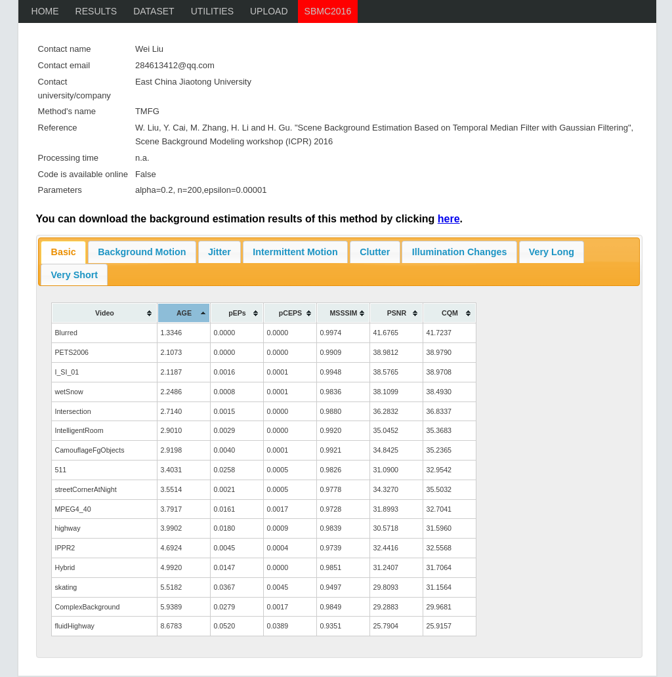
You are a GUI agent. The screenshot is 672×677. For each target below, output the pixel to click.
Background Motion (142, 252)
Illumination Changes (459, 252)
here (449, 218)
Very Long (551, 252)
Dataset (154, 11)
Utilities (212, 11)
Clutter (375, 252)
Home (45, 11)
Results (96, 11)
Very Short (74, 275)
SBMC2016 (328, 11)
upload (269, 11)
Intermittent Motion (295, 252)
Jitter (219, 252)
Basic (63, 252)
